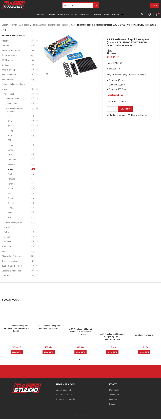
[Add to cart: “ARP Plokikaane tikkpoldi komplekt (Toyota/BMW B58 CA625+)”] (17, 352)
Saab (10, 193)
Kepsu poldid (11, 104)
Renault (11, 184)
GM (9, 140)
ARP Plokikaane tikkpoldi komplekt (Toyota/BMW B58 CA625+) (16, 328)
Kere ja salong (8, 70)
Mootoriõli (8, 237)
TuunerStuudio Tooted (12, 266)
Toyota (10, 208)
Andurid (5, 46)
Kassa (112, 404)
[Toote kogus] (112, 109)
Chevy (10, 131)
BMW (10, 126)
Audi (10, 116)
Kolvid (6, 232)
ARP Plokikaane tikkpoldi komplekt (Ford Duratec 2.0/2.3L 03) (80, 331)
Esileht (5, 25)
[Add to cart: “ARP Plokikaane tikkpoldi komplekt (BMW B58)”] (49, 352)
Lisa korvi (125, 109)
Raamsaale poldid (14, 222)
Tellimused (114, 395)
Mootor (13, 25)
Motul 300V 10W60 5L (144, 335)
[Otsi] (80, 5)
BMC (10, 121)
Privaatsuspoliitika (64, 395)
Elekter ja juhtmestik (11, 50)
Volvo (10, 213)
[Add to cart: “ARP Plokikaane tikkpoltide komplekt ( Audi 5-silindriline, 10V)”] (112, 352)
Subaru (11, 198)
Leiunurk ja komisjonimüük (14, 84)
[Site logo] (13, 5)
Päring (154, 5)
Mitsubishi (12, 164)
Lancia (10, 150)
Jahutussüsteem (9, 55)
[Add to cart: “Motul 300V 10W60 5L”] (144, 352)
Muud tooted (7, 247)
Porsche (11, 179)
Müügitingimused (63, 390)
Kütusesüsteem (9, 75)
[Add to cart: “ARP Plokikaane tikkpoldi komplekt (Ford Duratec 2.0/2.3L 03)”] (80, 352)
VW (9, 217)
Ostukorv (113, 399)
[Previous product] (3, 30)
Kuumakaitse (8, 79)
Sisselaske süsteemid (11, 256)
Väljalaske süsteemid (11, 271)
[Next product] (8, 30)
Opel (10, 174)
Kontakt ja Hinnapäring (66, 399)
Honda (10, 145)
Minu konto (114, 390)
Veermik (5, 276)
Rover (10, 189)
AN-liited (5, 41)
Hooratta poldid (12, 99)
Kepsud (7, 227)
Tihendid (7, 242)
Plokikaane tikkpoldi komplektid (46, 25)
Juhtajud (6, 65)
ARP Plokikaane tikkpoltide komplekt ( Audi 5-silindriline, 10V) (112, 336)
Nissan (65, 25)
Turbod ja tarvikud (10, 261)
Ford (10, 135)
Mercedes (12, 160)
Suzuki (11, 203)
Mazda (11, 155)
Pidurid (5, 251)
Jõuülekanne (7, 60)
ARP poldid (24, 25)
